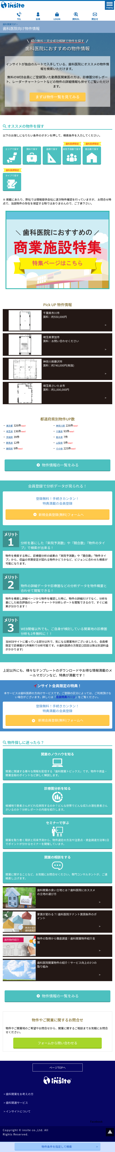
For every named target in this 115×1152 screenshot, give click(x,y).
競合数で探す (91, 149)
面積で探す (51, 149)
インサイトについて (18, 1111)
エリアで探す (12, 149)
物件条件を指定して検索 (57, 1146)
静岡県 (9, 448)
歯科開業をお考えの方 (19, 1094)
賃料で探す (31, 149)
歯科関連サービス (17, 1103)
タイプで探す (12, 175)
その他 (59, 448)
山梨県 (59, 442)
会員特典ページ (65, 697)
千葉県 (59, 431)
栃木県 (59, 437)
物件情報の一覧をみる (60, 465)
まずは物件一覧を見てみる (58, 96)
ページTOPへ (57, 1067)
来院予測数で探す (72, 149)
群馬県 (9, 442)
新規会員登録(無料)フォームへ (61, 514)
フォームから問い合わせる (57, 1042)
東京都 (9, 425)
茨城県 (9, 437)
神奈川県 (60, 425)
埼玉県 (9, 431)
